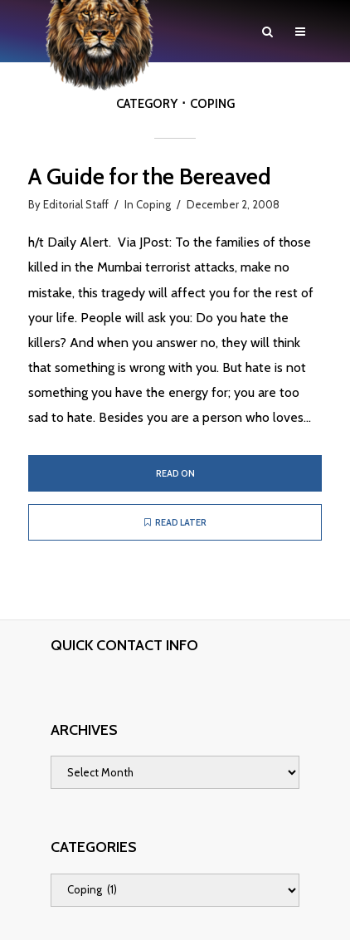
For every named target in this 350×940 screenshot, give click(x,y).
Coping (153, 204)
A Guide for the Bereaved (149, 177)
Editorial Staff (76, 204)
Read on (175, 473)
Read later (175, 522)
